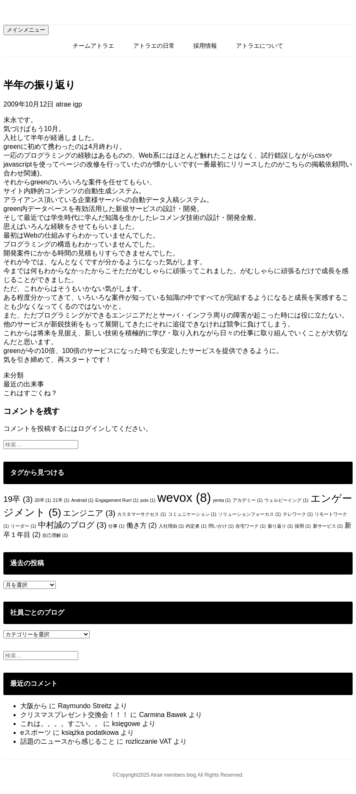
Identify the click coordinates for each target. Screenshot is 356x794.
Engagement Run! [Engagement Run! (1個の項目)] (117, 500)
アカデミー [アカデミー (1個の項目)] (248, 500)
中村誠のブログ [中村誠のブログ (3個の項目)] (72, 524)
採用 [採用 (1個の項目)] (303, 525)
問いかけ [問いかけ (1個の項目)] (221, 525)
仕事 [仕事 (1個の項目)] (116, 525)
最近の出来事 (23, 384)
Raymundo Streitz (85, 705)
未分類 (13, 375)
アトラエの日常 (154, 45)
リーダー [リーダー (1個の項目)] (23, 525)
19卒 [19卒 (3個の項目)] (18, 499)
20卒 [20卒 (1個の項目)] (43, 500)
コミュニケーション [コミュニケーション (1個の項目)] (192, 514)
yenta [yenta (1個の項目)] (221, 500)
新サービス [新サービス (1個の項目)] (328, 525)
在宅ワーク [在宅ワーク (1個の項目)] (251, 525)
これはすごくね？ (30, 393)
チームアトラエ (93, 45)
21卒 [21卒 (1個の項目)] (61, 500)
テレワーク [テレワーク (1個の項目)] (298, 514)
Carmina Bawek (163, 714)
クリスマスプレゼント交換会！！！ (74, 714)
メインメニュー (26, 30)
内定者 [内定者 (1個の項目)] (196, 525)
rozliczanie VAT (148, 741)
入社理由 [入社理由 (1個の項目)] (171, 525)
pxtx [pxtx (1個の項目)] (148, 500)
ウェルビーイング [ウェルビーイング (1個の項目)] (286, 500)
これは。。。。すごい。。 (60, 723)
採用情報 (205, 45)
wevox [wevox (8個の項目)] (184, 497)
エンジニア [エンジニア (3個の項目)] (89, 513)
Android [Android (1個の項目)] (82, 500)
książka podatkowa (90, 732)
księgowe (126, 723)
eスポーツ (35, 732)
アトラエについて (259, 45)
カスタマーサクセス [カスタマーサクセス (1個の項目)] (141, 514)
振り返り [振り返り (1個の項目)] (280, 525)
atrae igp (69, 104)
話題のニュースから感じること (67, 741)
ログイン (91, 428)
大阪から (33, 705)
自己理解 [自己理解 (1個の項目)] (55, 535)
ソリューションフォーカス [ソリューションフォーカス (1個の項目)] (249, 514)
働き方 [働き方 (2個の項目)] (141, 525)
